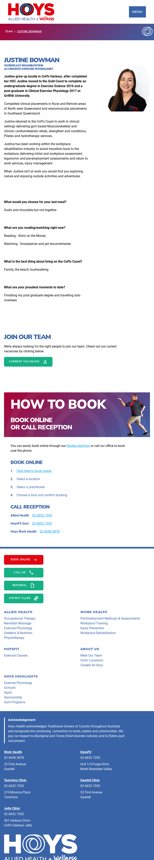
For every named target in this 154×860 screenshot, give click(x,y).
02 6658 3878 (50, 531)
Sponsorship (13, 697)
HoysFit (11, 649)
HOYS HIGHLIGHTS (21, 676)
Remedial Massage (17, 623)
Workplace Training (94, 623)
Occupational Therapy (20, 618)
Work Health (93, 612)
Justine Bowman (29, 31)
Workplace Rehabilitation (98, 633)
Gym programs (14, 702)
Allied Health (18, 612)
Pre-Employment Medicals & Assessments (110, 618)
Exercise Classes (16, 655)
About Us (89, 649)
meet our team (91, 655)
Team (9, 31)
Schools (10, 688)
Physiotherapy (14, 638)
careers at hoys (91, 665)
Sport (8, 692)
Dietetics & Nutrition (18, 633)
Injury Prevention (92, 628)
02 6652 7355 (42, 515)
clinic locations (91, 660)
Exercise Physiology (18, 628)
